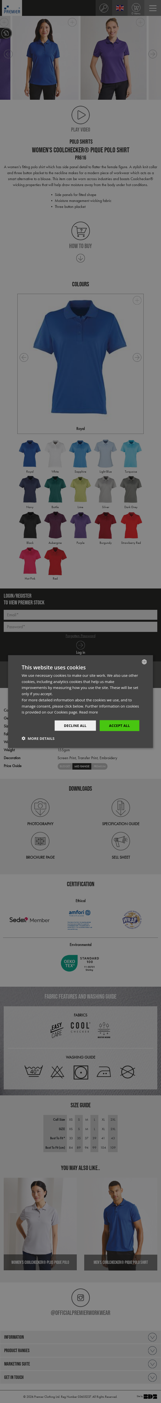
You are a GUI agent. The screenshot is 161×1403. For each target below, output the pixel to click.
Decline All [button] (74, 725)
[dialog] (80, 701)
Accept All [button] (119, 725)
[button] (38, 738)
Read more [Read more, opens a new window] (88, 712)
